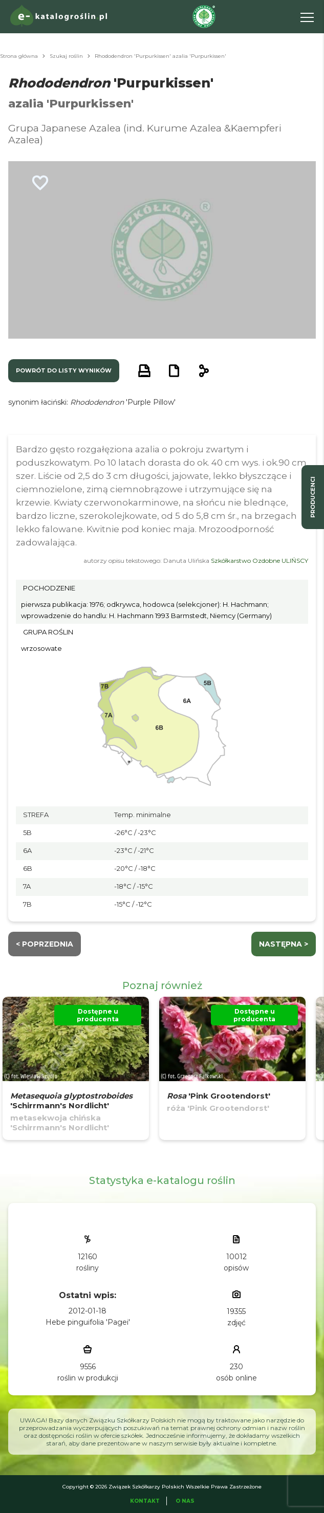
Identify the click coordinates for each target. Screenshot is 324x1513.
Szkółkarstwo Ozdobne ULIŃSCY (259, 560)
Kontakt (145, 1501)
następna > (283, 944)
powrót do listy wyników (64, 370)
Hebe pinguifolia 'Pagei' (88, 1322)
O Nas (185, 1501)
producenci (312, 497)
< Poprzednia (44, 944)
